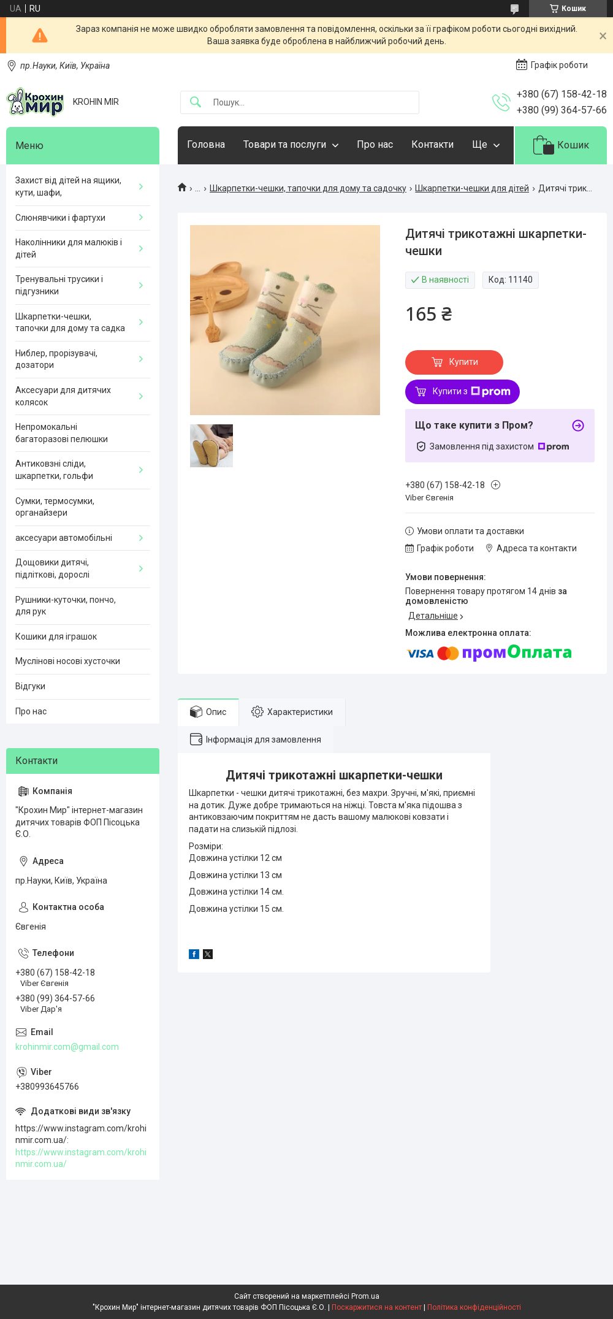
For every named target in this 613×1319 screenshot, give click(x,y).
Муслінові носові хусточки (67, 661)
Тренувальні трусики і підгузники (59, 285)
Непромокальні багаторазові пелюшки (61, 433)
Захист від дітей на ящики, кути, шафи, (68, 186)
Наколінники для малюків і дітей (68, 248)
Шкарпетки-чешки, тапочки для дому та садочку (308, 188)
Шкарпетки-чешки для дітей (472, 188)
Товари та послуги (284, 144)
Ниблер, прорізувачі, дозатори (56, 359)
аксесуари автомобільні (63, 538)
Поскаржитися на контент (377, 1307)
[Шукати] (195, 102)
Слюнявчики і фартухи (60, 218)
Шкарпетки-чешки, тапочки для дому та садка (70, 323)
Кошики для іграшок (56, 636)
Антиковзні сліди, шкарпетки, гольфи (54, 470)
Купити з (472, 391)
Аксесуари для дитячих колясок (63, 396)
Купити (463, 362)
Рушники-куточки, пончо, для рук (65, 606)
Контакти (432, 144)
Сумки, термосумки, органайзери (54, 507)
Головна (206, 144)
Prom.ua (365, 1296)
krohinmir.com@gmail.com (67, 1047)
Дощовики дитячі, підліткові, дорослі (52, 568)
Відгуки (30, 686)
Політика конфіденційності (474, 1307)
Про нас (375, 144)
